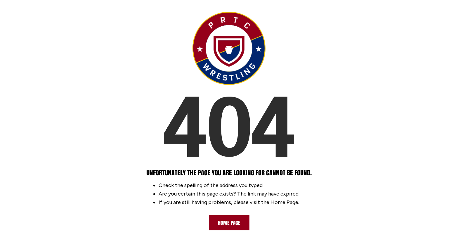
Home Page (229, 223)
